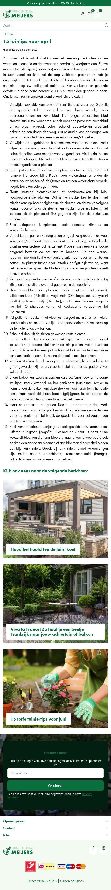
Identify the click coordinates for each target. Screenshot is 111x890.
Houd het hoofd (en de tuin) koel (43, 549)
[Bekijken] (97, 14)
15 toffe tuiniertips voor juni (38, 719)
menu (106, 14)
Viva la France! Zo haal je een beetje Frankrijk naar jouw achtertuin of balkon (52, 631)
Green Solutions (72, 880)
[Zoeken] (55, 25)
